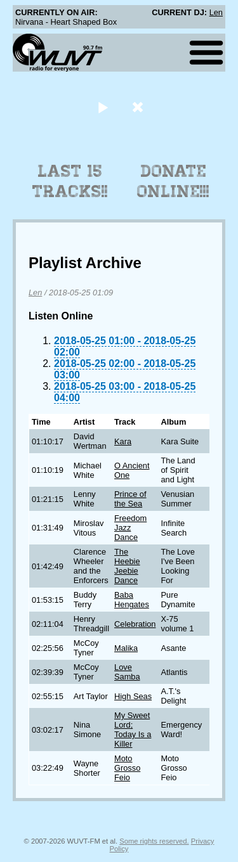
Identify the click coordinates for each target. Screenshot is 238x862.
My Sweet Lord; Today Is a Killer (132, 730)
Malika (126, 648)
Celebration (134, 624)
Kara (122, 441)
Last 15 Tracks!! (70, 181)
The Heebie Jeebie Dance (127, 566)
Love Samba (127, 671)
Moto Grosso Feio (127, 768)
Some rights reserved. (153, 841)
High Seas (133, 696)
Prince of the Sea (130, 498)
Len (216, 12)
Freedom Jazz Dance (130, 527)
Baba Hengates (131, 599)
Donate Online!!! (173, 181)
